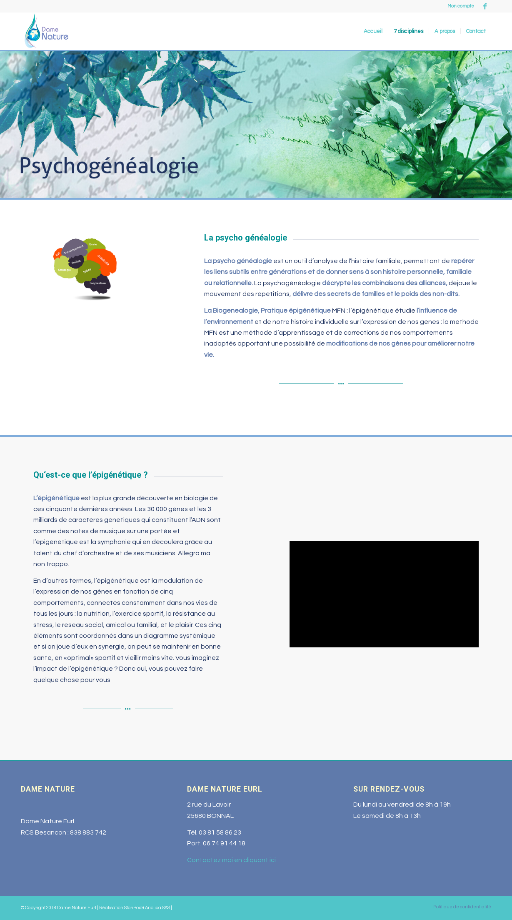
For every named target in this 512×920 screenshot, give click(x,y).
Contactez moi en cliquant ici (231, 860)
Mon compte (460, 6)
